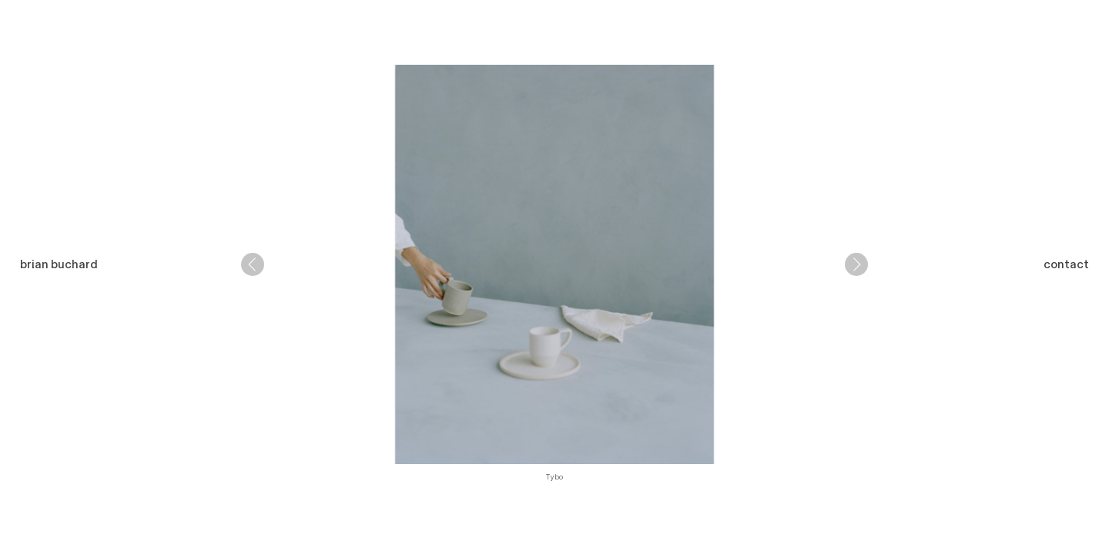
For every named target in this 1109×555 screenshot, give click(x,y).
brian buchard (59, 265)
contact (1066, 265)
